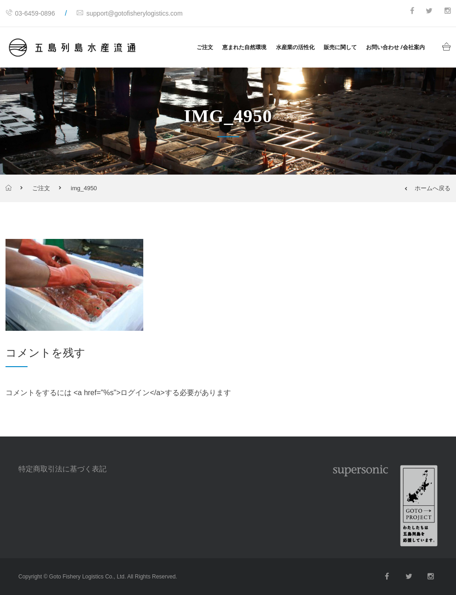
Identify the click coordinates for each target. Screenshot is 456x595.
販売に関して (340, 47)
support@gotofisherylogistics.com (130, 13)
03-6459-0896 (30, 13)
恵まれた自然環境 (244, 47)
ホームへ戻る (427, 188)
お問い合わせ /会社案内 (395, 47)
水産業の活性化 (295, 47)
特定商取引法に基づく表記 (62, 469)
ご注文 (205, 47)
